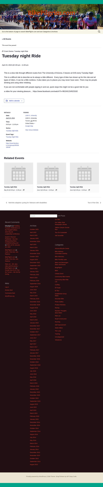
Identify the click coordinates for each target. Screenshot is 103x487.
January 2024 (34, 250)
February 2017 (34, 350)
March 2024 (33, 247)
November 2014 (35, 425)
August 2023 (34, 259)
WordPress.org (9, 296)
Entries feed (9, 290)
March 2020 (33, 277)
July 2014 (33, 437)
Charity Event (59, 273)
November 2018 (35, 305)
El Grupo (57, 287)
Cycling (57, 284)
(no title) (57, 219)
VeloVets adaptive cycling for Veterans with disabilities (27, 203)
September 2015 (35, 401)
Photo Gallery (59, 302)
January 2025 (34, 238)
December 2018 (35, 302)
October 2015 (34, 398)
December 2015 (35, 392)
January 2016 (34, 389)
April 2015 (33, 410)
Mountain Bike (59, 299)
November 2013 (35, 455)
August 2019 (34, 286)
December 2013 (35, 452)
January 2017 (34, 353)
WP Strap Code (71, 476)
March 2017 (33, 347)
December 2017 (35, 326)
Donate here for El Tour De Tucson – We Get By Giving (12, 272)
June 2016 (33, 374)
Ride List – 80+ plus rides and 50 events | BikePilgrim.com (11, 266)
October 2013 (34, 458)
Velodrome (58, 340)
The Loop (58, 331)
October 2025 (34, 229)
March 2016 (33, 383)
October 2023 (34, 256)
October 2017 (34, 332)
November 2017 (35, 329)
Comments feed (10, 293)
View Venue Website (31, 130)
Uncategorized (59, 337)
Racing (57, 308)
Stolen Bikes (59, 328)
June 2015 (33, 407)
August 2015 (34, 404)
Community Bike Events (62, 276)
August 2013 (34, 464)
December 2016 (35, 356)
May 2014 (33, 440)
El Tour (57, 290)
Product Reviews (60, 305)
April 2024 (33, 244)
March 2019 (33, 296)
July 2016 (33, 371)
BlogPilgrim (58, 267)
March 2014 (33, 443)
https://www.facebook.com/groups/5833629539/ (12, 145)
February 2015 (34, 416)
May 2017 (33, 341)
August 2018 (34, 308)
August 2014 (34, 434)
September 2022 (35, 265)
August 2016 (34, 368)
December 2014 (35, 422)
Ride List (57, 316)
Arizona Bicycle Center (62, 248)
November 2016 (35, 359)
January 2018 (34, 323)
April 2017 (33, 344)
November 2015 (35, 395)
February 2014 (34, 446)
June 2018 (33, 311)
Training (57, 334)
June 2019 (33, 289)
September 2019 (35, 283)
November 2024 (35, 241)
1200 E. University (31, 115)
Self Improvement (60, 325)
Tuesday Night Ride (12, 137)
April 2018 (33, 317)
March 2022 (33, 268)
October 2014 (34, 428)
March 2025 (33, 235)
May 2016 (33, 377)
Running (57, 322)
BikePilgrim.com (10, 250)
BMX (56, 270)
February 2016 (34, 386)
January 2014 (34, 449)
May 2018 (33, 314)
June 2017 (33, 338)
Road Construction (61, 319)
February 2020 (34, 280)
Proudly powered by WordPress (36, 476)
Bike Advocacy (59, 256)
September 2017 (35, 335)
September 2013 (35, 461)
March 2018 (33, 320)
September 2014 (35, 431)
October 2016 (34, 362)
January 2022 (34, 271)
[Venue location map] (53, 120)
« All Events (6, 39)
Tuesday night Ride (12, 131)
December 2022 (35, 262)
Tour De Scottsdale (61, 232)
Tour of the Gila (93, 203)
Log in (7, 287)
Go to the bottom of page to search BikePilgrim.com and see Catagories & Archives (30, 31)
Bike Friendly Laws (61, 259)
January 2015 (34, 419)
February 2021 (34, 274)
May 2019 (33, 292)
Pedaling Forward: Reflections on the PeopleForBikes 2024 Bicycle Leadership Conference (12, 230)
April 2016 (33, 380)
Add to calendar (14, 101)
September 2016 (35, 365)
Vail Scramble (59, 235)
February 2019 (34, 299)
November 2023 (35, 253)
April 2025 (33, 232)
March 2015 (33, 413)
